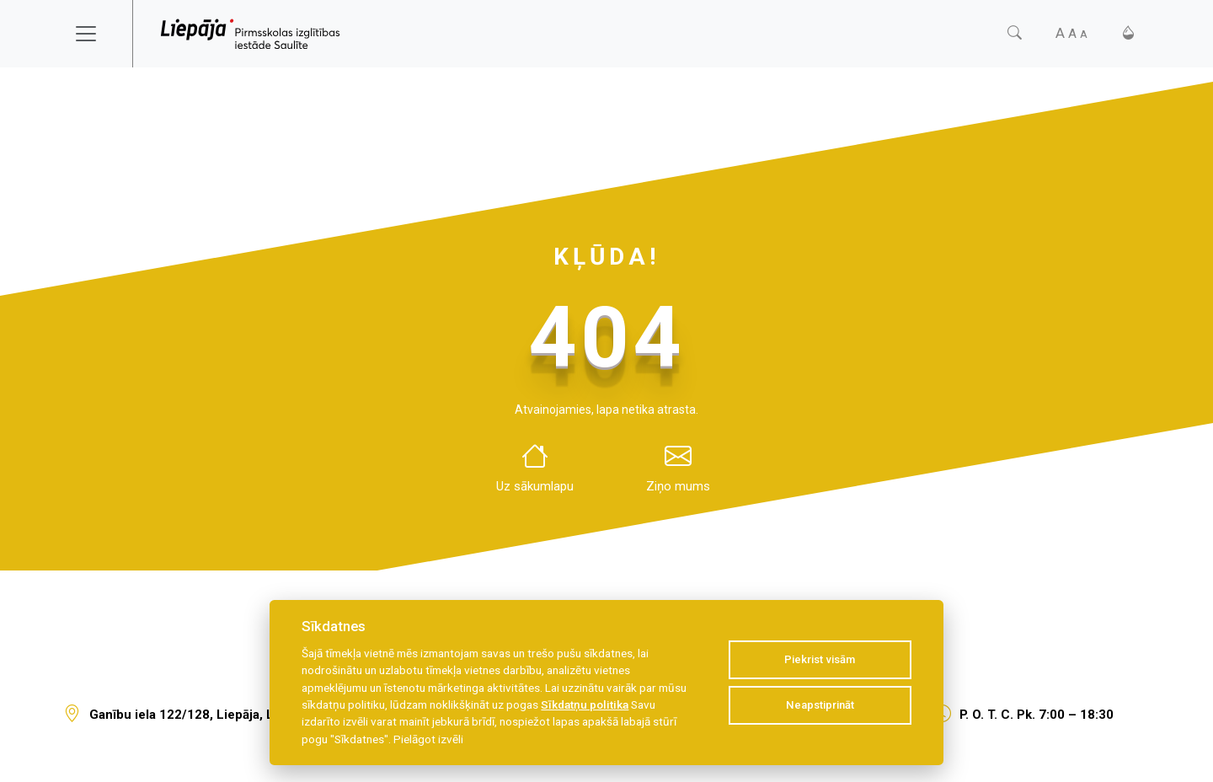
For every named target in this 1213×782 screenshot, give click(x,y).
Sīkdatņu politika (584, 704)
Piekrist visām (819, 659)
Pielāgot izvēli (428, 739)
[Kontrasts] (1128, 33)
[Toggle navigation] (97, 33)
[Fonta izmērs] (1071, 33)
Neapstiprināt (820, 705)
